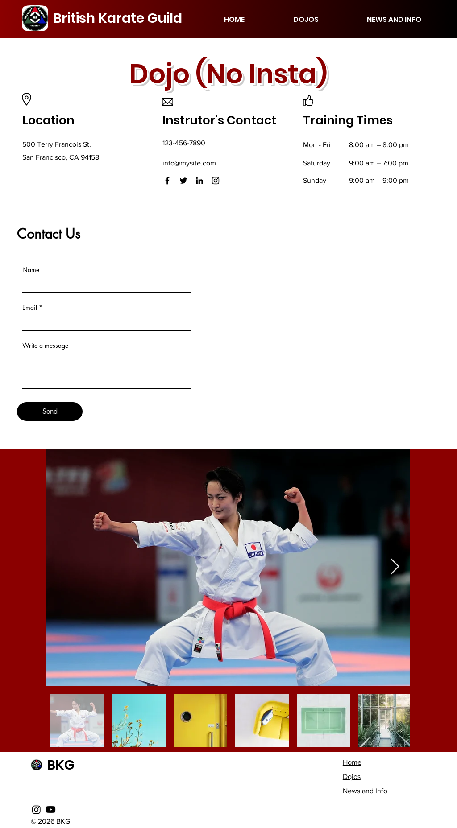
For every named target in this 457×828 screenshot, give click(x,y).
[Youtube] (50, 809)
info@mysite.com (189, 163)
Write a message (45, 345)
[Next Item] (395, 567)
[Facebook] (167, 180)
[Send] (50, 411)
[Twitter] (183, 180)
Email (29, 308)
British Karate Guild (117, 18)
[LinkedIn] (199, 180)
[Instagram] (215, 180)
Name (30, 270)
